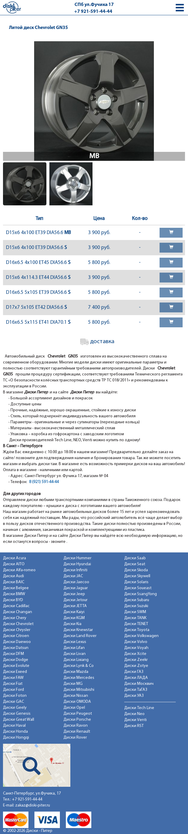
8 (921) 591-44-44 (44, 482)
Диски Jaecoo (76, 582)
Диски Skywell (137, 576)
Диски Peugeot (77, 713)
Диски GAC (13, 701)
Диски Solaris (136, 582)
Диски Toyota (136, 630)
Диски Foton (15, 696)
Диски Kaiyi (73, 612)
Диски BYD (13, 600)
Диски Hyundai (77, 564)
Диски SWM (135, 612)
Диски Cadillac (16, 606)
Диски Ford (13, 690)
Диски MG (73, 684)
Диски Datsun (15, 648)
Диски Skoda (136, 570)
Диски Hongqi (16, 737)
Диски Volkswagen (141, 636)
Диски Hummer (77, 558)
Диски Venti (135, 720)
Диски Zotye (136, 666)
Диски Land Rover (79, 636)
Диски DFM (13, 654)
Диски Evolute (16, 666)
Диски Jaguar (75, 588)
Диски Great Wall (18, 719)
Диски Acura (14, 558)
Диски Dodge (15, 660)
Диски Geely (15, 707)
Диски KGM (74, 618)
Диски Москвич (139, 684)
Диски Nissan (75, 696)
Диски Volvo (135, 642)
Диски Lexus (74, 642)
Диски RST (134, 726)
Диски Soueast (137, 588)
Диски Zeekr (136, 660)
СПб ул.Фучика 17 (94, 4)
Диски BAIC (13, 582)
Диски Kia (72, 624)
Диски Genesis (17, 713)
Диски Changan (17, 612)
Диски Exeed (15, 672)
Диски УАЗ (134, 696)
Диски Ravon (75, 725)
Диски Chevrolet (18, 624)
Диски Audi (13, 576)
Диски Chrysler (16, 630)
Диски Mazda (75, 672)
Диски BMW (14, 594)
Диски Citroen (16, 636)
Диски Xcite (135, 654)
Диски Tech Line (139, 708)
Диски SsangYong (140, 594)
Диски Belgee (16, 588)
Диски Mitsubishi (78, 690)
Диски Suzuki (136, 606)
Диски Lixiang (76, 660)
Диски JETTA (75, 606)
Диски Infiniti (75, 570)
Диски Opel (74, 707)
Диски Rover (75, 737)
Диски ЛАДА (136, 678)
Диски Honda (15, 731)
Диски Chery (14, 618)
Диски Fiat (12, 684)
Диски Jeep (74, 594)
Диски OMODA (77, 701)
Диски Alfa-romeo (19, 570)
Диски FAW (13, 678)
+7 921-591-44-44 (93, 11)
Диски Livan (74, 654)
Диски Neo (134, 714)
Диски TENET (136, 624)
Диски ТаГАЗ (135, 690)
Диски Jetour (75, 600)
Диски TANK (135, 618)
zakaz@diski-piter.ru (32, 805)
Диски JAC (73, 576)
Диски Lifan (74, 648)
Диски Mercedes (78, 678)
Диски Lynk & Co (78, 666)
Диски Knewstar (78, 630)
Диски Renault (76, 731)
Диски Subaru (136, 600)
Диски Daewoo (17, 642)
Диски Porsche (77, 719)
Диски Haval (14, 725)
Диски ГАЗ (133, 672)
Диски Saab (135, 558)
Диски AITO (14, 564)
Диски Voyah (136, 648)
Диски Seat (134, 564)
